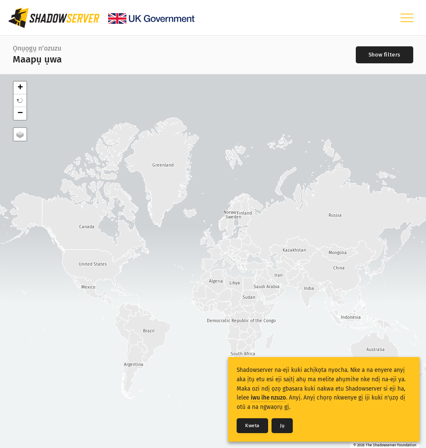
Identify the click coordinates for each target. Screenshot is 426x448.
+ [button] (20, 88)
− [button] (20, 113)
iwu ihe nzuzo (268, 397)
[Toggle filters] (384, 54)
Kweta (252, 425)
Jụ (282, 425)
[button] (20, 100)
